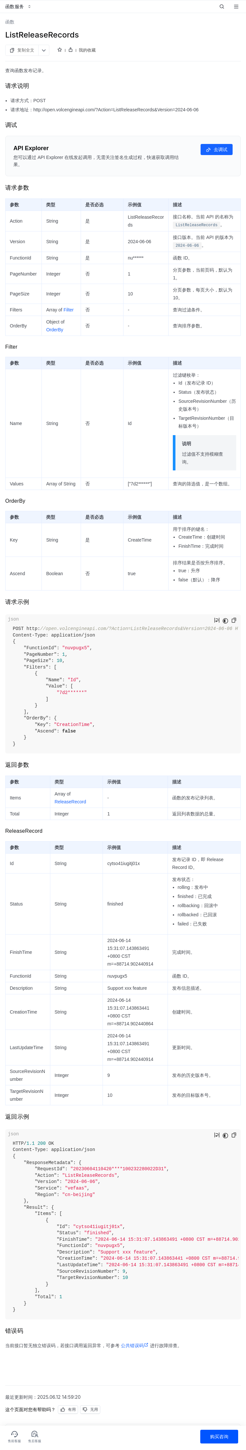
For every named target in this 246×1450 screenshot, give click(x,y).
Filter (68, 309)
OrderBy (54, 329)
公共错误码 (135, 1345)
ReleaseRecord (70, 801)
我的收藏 (87, 50)
